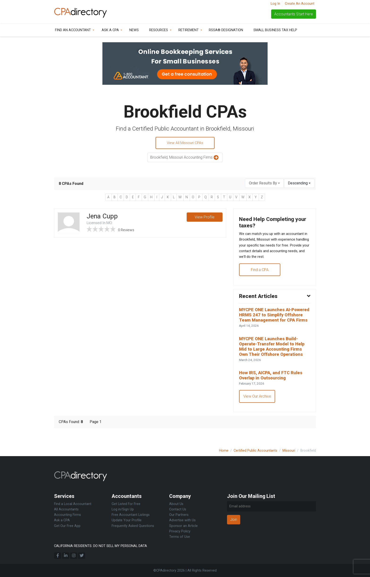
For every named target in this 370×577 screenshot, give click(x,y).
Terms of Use (179, 537)
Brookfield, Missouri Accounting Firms (185, 158)
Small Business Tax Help (275, 30)
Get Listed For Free (126, 504)
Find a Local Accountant (72, 504)
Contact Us (177, 509)
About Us (176, 504)
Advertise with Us (182, 520)
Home (223, 451)
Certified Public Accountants (255, 451)
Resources (158, 30)
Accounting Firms (67, 515)
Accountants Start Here (293, 14)
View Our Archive (257, 408)
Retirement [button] (188, 30)
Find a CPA (260, 272)
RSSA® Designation (226, 30)
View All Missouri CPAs (185, 143)
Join (233, 519)
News (134, 30)
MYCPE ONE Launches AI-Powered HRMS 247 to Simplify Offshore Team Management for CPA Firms (274, 322)
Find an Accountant (73, 30)
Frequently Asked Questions (133, 526)
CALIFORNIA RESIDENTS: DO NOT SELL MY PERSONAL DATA (100, 546)
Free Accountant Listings (131, 515)
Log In (275, 4)
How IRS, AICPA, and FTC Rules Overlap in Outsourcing (271, 387)
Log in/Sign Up (123, 509)
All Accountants (66, 509)
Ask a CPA (110, 30)
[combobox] (264, 183)
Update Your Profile (127, 520)
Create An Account (299, 4)
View (204, 218)
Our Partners (179, 515)
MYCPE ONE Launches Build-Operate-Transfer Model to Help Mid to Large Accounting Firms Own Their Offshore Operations (273, 357)
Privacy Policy (179, 531)
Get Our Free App (67, 526)
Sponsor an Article (183, 526)
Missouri (288, 451)
